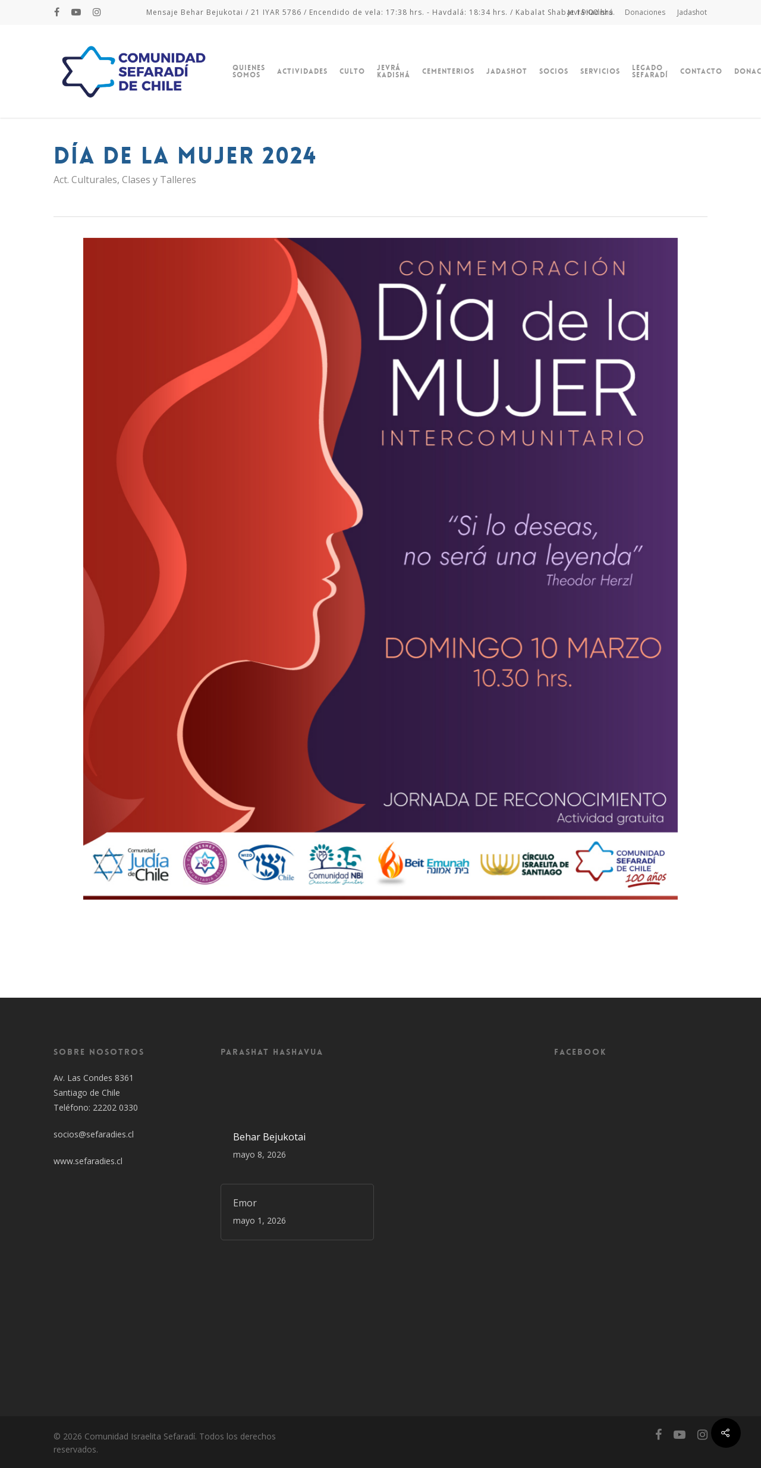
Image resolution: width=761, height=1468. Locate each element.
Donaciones (645, 12)
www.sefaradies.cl (88, 1161)
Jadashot (692, 12)
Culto (352, 71)
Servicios (600, 71)
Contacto (701, 71)
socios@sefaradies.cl (94, 1134)
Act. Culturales (85, 179)
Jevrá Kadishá (590, 12)
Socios (553, 71)
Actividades (302, 71)
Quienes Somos (248, 71)
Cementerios (448, 71)
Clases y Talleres (159, 179)
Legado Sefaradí (650, 71)
